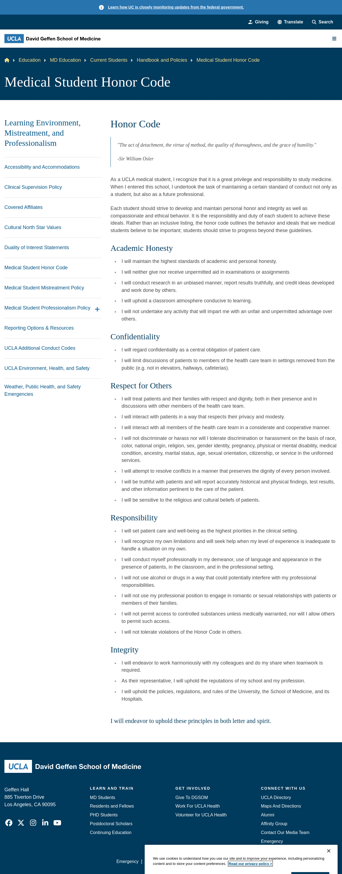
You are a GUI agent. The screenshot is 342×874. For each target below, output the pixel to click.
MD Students (102, 797)
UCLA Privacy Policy (194, 861)
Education (30, 60)
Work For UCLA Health (198, 806)
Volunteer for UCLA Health (201, 815)
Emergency (272, 841)
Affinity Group (274, 823)
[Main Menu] (334, 38)
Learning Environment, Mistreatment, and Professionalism (42, 132)
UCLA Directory (276, 797)
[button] (290, 22)
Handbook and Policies (162, 60)
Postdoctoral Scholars (111, 823)
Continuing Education (110, 832)
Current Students (108, 60)
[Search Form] (323, 22)
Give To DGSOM (192, 797)
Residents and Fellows (112, 806)
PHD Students (104, 815)
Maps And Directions (281, 806)
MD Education (65, 60)
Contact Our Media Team (285, 832)
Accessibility (156, 861)
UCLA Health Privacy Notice (247, 861)
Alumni (267, 815)
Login (286, 861)
